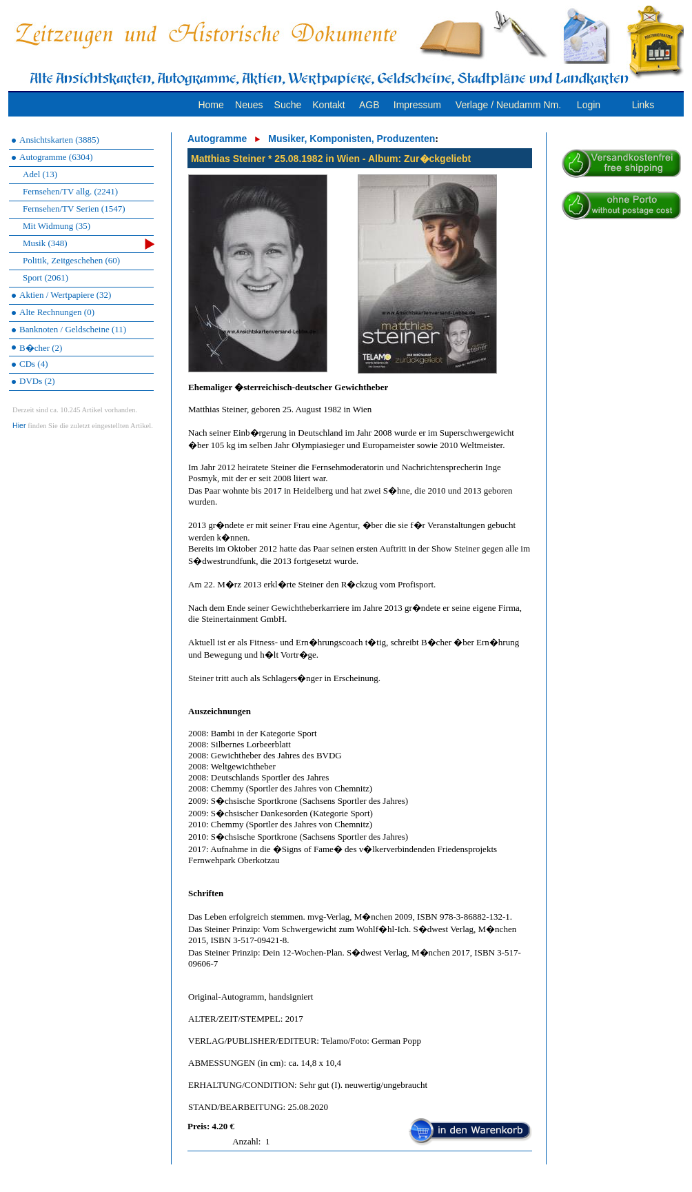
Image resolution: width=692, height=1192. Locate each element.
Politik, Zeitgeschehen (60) (71, 260)
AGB (369, 104)
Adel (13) (40, 174)
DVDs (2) (37, 381)
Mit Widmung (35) (56, 226)
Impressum (417, 104)
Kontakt (328, 104)
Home (210, 104)
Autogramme (217, 138)
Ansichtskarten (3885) (59, 139)
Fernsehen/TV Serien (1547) (74, 208)
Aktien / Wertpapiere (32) (65, 295)
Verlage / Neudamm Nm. (508, 104)
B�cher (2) (40, 348)
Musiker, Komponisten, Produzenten (351, 138)
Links (643, 104)
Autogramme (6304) (56, 157)
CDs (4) (33, 363)
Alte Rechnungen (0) (56, 312)
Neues (249, 104)
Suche (288, 104)
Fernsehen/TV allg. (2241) (70, 191)
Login (588, 104)
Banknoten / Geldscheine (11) (72, 329)
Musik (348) (88, 244)
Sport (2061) (45, 277)
